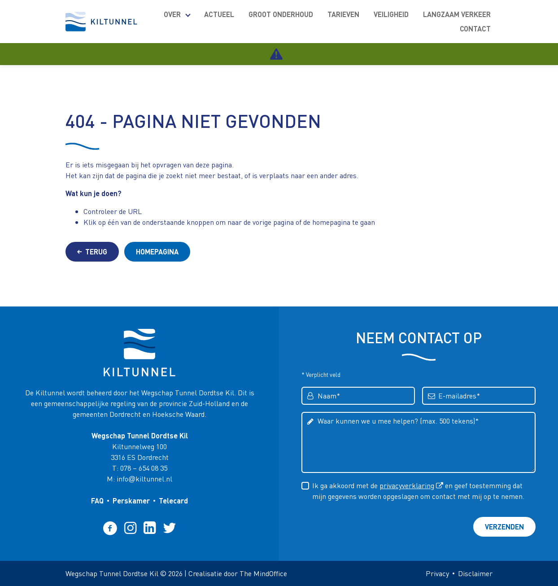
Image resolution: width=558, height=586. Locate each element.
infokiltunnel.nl (144, 478)
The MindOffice (263, 573)
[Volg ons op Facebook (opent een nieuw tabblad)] (110, 527)
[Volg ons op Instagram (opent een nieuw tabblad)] (130, 527)
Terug (92, 251)
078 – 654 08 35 (143, 467)
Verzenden (504, 526)
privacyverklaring (406, 485)
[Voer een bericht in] (418, 442)
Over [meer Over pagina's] (172, 14)
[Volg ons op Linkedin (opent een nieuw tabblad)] (150, 527)
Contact (475, 28)
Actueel (219, 14)
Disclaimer (475, 573)
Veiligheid (391, 14)
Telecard (173, 500)
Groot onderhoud (280, 14)
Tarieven (343, 14)
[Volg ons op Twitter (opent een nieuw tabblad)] (169, 527)
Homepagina (157, 251)
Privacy (437, 573)
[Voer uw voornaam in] (358, 396)
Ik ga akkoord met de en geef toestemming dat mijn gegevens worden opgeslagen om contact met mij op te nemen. (418, 490)
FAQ (97, 500)
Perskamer (131, 500)
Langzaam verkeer (457, 14)
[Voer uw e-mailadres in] (479, 396)
